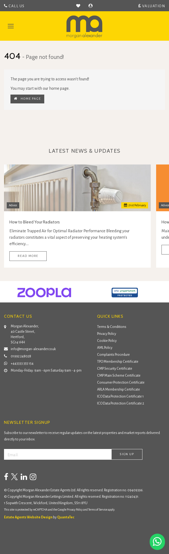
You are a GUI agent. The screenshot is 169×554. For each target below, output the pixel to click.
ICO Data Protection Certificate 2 (120, 403)
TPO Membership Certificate (117, 362)
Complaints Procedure (113, 355)
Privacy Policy (106, 334)
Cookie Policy (107, 341)
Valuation (151, 6)
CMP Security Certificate (114, 368)
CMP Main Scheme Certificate (119, 375)
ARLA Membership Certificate (118, 389)
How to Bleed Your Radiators (34, 222)
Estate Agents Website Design (28, 517)
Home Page (27, 98)
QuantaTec (65, 517)
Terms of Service (97, 509)
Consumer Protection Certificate (121, 382)
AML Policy (104, 348)
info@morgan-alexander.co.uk (30, 348)
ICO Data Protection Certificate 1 (120, 396)
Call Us (14, 6)
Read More (28, 256)
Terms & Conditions (111, 327)
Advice (13, 205)
